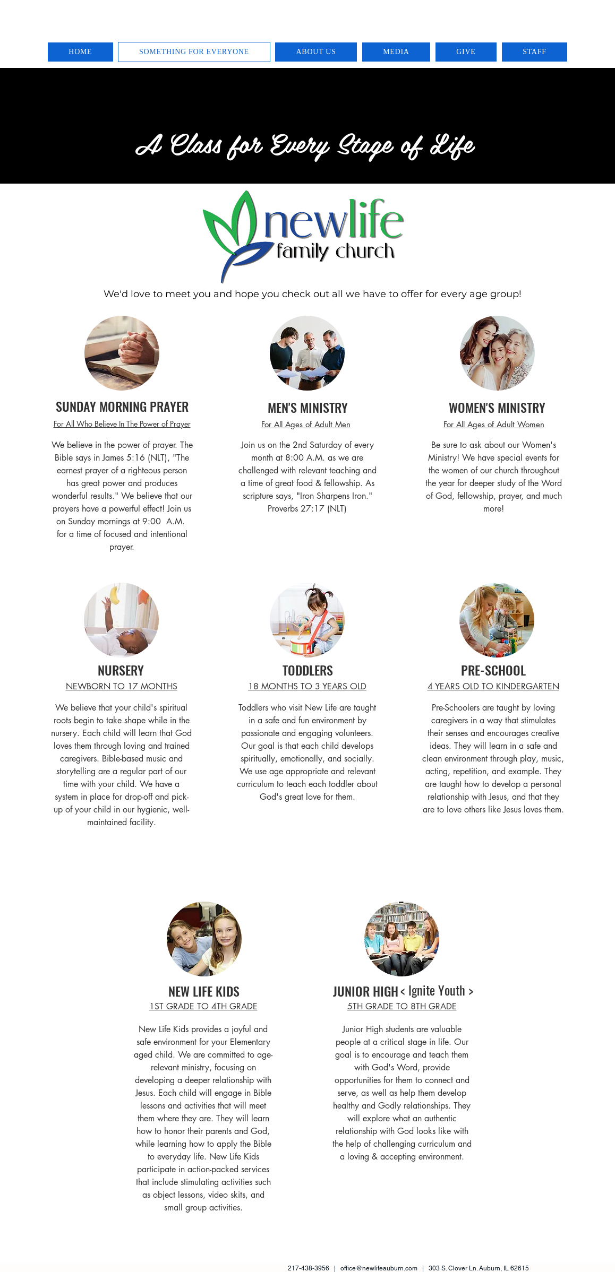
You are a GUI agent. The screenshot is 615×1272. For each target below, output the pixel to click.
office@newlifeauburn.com (378, 1268)
